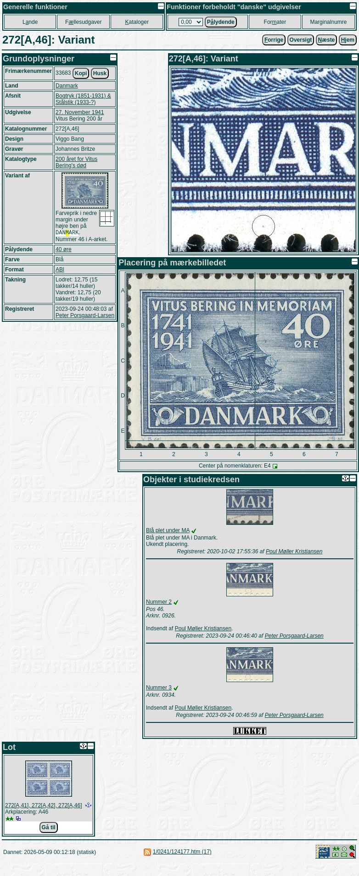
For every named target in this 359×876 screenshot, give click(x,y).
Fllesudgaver (83, 22)
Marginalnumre (328, 22)
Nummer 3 (159, 687)
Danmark (67, 86)
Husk (100, 73)
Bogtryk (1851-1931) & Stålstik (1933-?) (83, 99)
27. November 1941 (80, 112)
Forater (275, 22)
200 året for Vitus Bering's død (76, 162)
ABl (60, 270)
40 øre (64, 250)
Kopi (81, 73)
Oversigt (301, 40)
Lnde (30, 22)
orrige (273, 40)
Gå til (49, 827)
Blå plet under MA (168, 530)
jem (347, 40)
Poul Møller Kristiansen (294, 551)
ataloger (137, 22)
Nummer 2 (159, 602)
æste (326, 40)
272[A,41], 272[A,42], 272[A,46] (43, 805)
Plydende (221, 22)
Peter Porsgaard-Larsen (85, 316)
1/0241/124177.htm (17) (182, 851)
